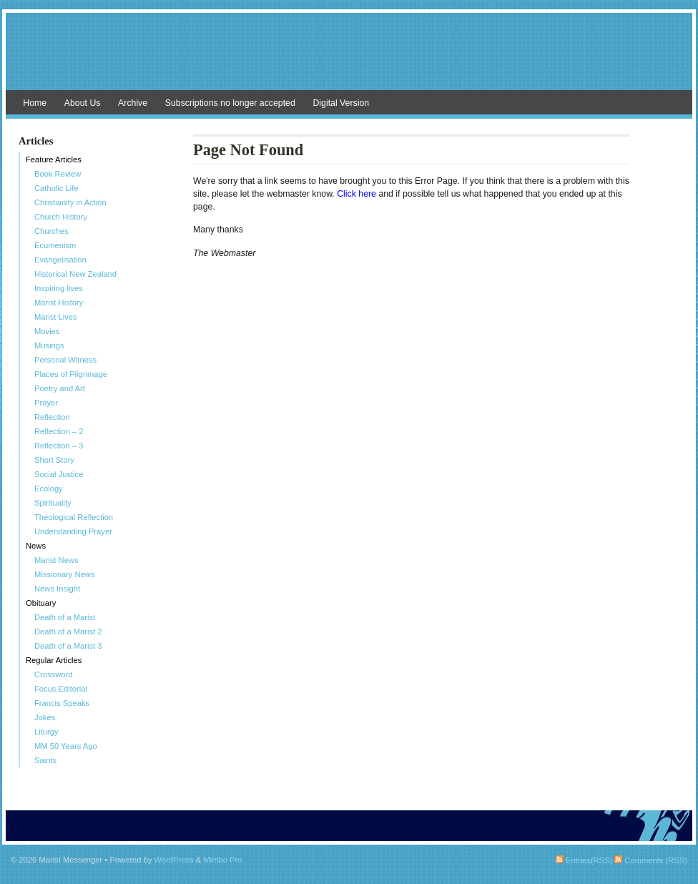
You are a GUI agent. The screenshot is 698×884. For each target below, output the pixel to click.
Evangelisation (60, 259)
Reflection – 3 (58, 445)
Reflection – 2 (58, 431)
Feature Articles (54, 159)
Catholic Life (56, 188)
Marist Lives (55, 317)
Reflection (52, 417)
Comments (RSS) (650, 860)
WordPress (174, 859)
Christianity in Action (70, 202)
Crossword (53, 674)
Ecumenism (55, 245)
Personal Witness (65, 359)
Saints (45, 760)
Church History (60, 216)
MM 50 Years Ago (65, 746)
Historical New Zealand (75, 274)
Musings (49, 345)
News (36, 545)
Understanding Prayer (73, 531)
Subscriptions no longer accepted (230, 103)
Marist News (56, 560)
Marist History (58, 302)
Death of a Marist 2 (68, 631)
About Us (82, 103)
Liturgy (46, 731)
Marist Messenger (349, 59)
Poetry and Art (59, 388)
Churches (51, 231)
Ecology (48, 488)
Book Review (57, 174)
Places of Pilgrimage (70, 374)
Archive (132, 103)
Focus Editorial (60, 688)
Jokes (44, 717)
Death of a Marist (64, 617)
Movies (46, 331)
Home (34, 103)
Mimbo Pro (222, 859)
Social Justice (58, 474)
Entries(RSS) (584, 860)
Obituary (41, 603)
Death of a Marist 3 (68, 646)
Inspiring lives (58, 288)
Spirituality (53, 503)
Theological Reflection (73, 517)
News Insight (57, 588)
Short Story (54, 460)
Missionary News (64, 574)
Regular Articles (54, 660)
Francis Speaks (61, 703)
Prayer (46, 402)
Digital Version (341, 103)
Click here (357, 194)
